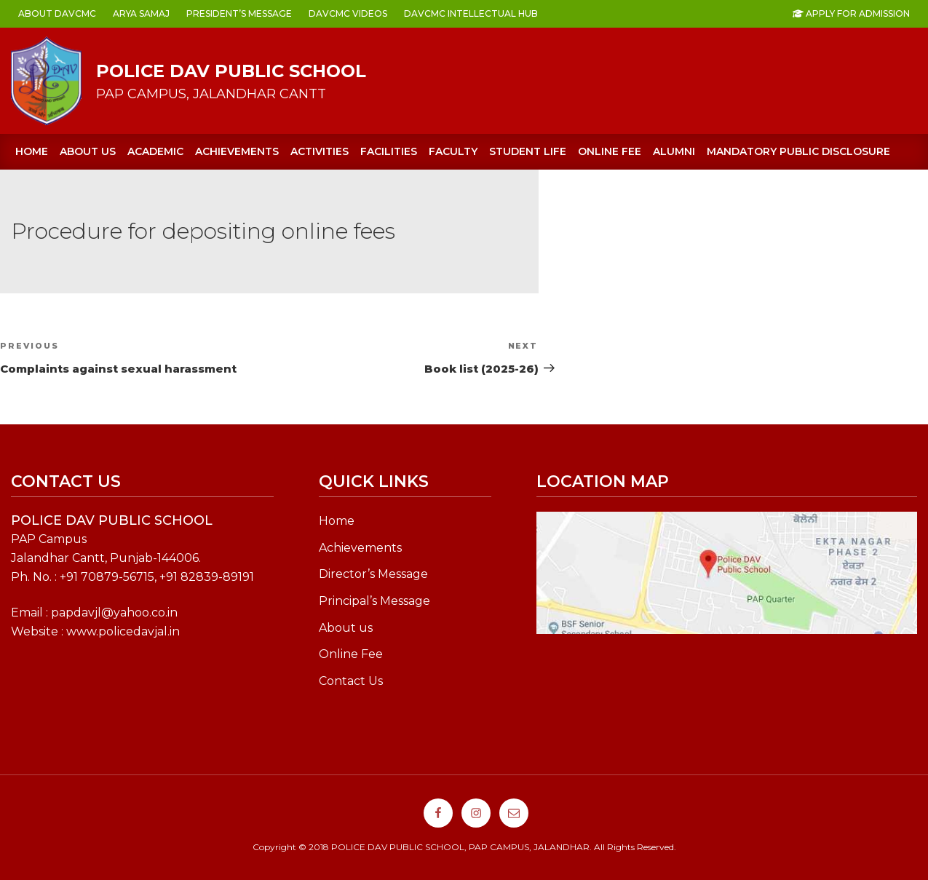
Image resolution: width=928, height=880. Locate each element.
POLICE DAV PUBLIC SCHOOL (231, 71)
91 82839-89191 (210, 577)
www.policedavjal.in (123, 631)
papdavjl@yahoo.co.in (114, 612)
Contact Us (351, 681)
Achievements (360, 548)
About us (88, 151)
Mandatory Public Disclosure (798, 151)
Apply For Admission (851, 13)
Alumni (674, 151)
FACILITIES (388, 151)
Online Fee (351, 654)
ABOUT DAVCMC (57, 13)
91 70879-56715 (110, 577)
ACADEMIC (155, 151)
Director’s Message (373, 574)
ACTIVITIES (319, 151)
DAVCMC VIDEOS (348, 13)
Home (31, 151)
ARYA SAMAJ (141, 13)
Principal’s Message (374, 601)
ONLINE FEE (609, 151)
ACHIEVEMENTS (237, 151)
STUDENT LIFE (527, 151)
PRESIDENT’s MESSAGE (239, 13)
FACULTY (453, 151)
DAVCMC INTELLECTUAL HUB (471, 13)
